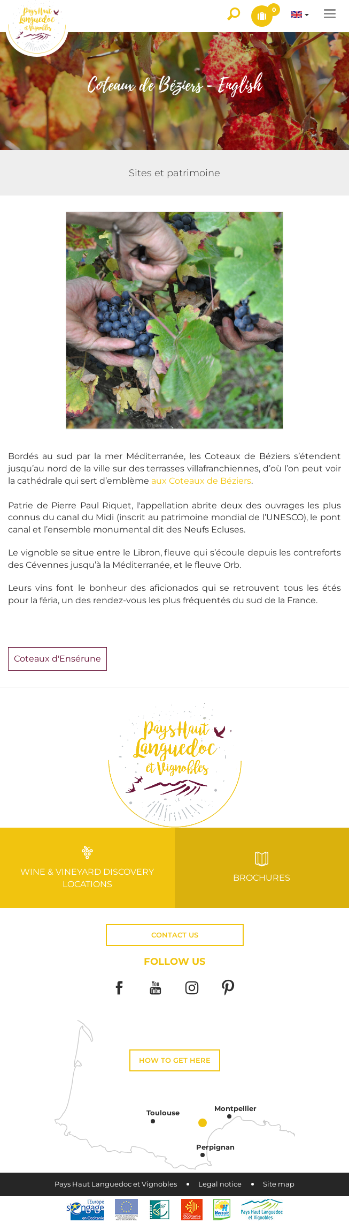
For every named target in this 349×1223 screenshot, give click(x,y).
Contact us (174, 935)
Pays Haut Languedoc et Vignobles (116, 1184)
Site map (278, 1184)
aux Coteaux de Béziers (201, 481)
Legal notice (220, 1184)
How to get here (175, 1060)
